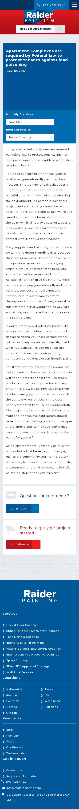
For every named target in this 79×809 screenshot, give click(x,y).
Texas (49, 689)
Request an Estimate (36, 28)
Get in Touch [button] (19, 508)
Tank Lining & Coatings (22, 636)
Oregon (11, 712)
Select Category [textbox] (20, 137)
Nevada (11, 706)
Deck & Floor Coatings (22, 625)
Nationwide (14, 689)
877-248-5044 (54, 5)
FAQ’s (10, 741)
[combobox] (30, 122)
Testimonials (15, 753)
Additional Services (19, 672)
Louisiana (51, 706)
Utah (48, 695)
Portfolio (12, 735)
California (13, 701)
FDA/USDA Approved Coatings (27, 666)
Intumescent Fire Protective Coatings (32, 654)
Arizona (11, 695)
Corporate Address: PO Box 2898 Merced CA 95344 (38, 797)
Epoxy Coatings (17, 660)
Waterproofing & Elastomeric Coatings (33, 648)
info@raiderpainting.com (23, 788)
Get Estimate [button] (19, 544)
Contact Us (14, 770)
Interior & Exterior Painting (25, 642)
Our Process (15, 747)
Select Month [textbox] (18, 122)
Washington (53, 701)
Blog (9, 729)
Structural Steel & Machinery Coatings (32, 631)
